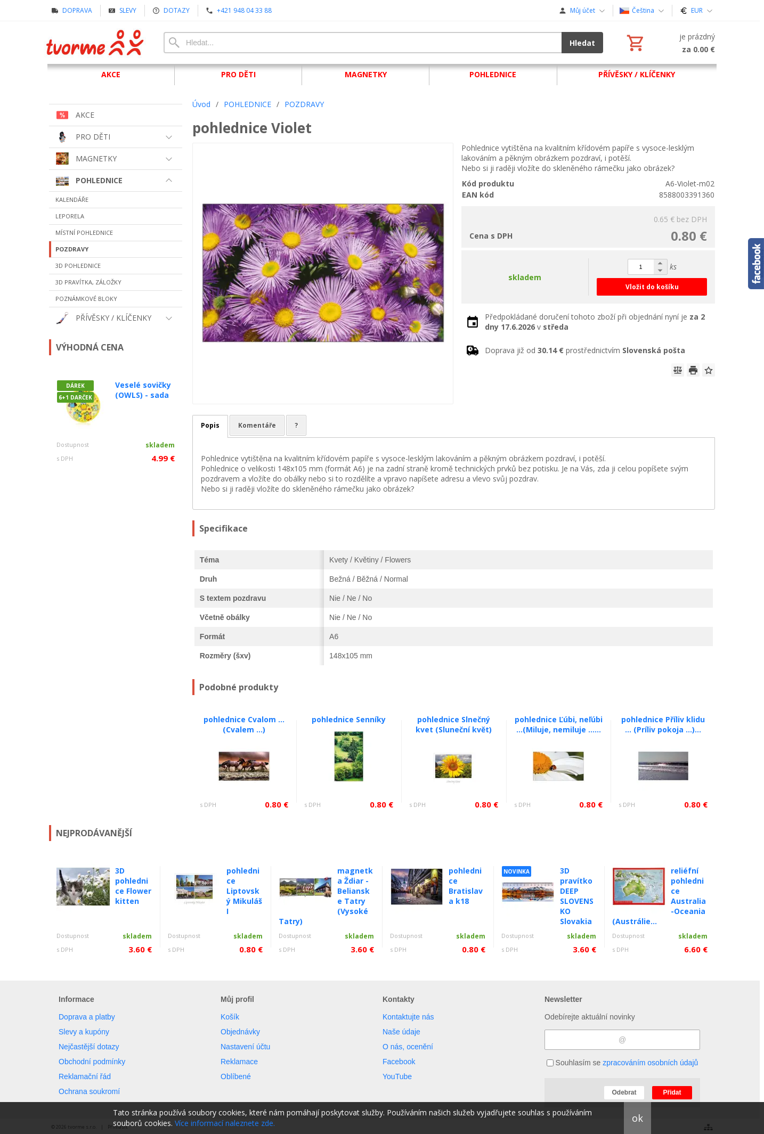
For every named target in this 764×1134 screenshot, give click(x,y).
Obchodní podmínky (92, 1061)
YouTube (397, 1076)
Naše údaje (401, 1031)
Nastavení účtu (245, 1046)
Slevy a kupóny (84, 1031)
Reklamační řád (85, 1076)
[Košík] (669, 42)
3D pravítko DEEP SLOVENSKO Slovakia (577, 896)
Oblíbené (236, 1076)
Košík (230, 1017)
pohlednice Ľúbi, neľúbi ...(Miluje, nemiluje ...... (559, 724)
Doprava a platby (87, 1017)
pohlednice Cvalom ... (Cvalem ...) (244, 724)
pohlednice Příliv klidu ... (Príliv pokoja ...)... (663, 724)
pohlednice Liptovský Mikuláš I (244, 891)
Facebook (399, 1061)
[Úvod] (96, 42)
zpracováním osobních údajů (650, 1062)
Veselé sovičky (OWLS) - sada (143, 390)
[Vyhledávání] (363, 42)
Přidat (672, 1092)
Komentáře (257, 425)
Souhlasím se (622, 1062)
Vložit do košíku (652, 286)
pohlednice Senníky (349, 719)
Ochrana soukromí (89, 1091)
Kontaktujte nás (408, 1017)
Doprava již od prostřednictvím (585, 350)
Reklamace (239, 1061)
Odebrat (624, 1092)
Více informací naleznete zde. (225, 1123)
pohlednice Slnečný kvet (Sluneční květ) (454, 724)
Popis (210, 425)
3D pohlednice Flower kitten (133, 886)
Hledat (582, 43)
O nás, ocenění (408, 1046)
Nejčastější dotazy (89, 1046)
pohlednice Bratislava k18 (466, 886)
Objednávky (240, 1031)
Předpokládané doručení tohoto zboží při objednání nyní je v (595, 322)
